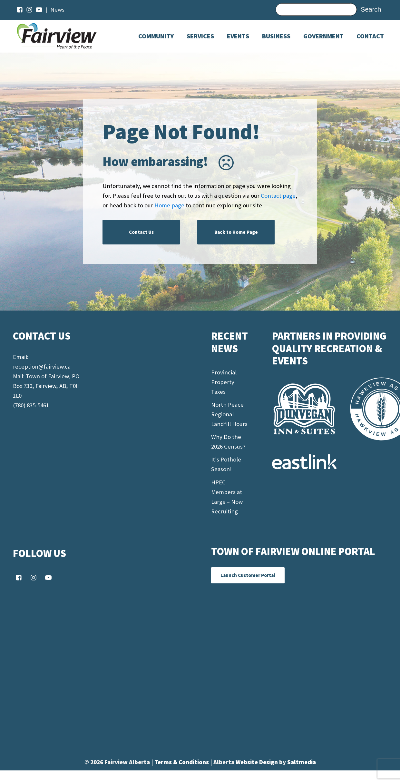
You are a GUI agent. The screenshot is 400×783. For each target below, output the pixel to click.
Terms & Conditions (182, 762)
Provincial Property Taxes (224, 382)
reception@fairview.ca (42, 366)
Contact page (278, 195)
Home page (169, 205)
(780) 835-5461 (31, 405)
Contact (370, 36)
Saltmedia (301, 762)
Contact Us (141, 232)
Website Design (257, 762)
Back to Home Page (236, 232)
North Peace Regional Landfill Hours (229, 414)
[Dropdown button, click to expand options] (238, 36)
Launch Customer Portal (247, 575)
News (57, 9)
